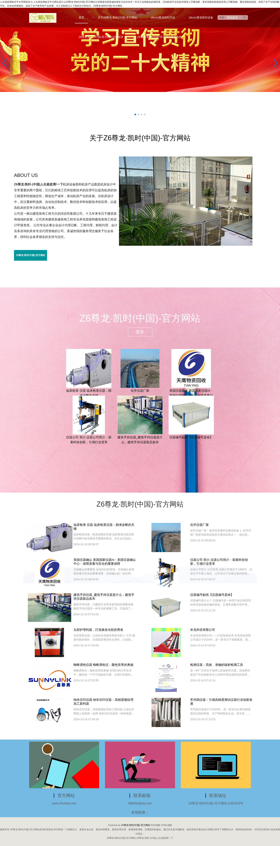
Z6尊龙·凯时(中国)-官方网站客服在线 (159, 36)
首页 (81, 17)
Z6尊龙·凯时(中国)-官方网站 (30, 255)
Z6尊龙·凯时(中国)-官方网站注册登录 (101, 36)
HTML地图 (166, 825)
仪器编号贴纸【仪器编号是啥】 (191, 437)
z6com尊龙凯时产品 (163, 17)
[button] (275, 63)
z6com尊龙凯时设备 (201, 17)
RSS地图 (155, 825)
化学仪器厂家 (140, 390)
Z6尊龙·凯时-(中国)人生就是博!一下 (38, 184)
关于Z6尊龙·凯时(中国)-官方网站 (117, 17)
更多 (140, 331)
